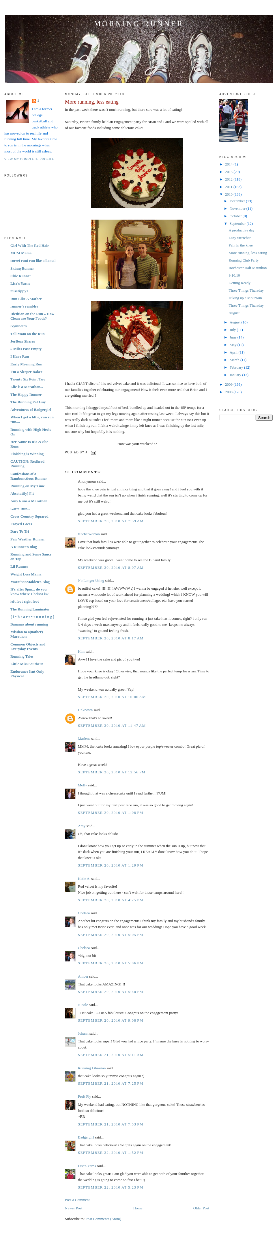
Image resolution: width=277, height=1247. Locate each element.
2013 (229, 172)
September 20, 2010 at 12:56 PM (111, 772)
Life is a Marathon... (26, 387)
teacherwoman (89, 534)
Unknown (85, 710)
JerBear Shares (22, 341)
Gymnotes (18, 326)
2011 (229, 187)
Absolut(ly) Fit (22, 493)
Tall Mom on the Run (27, 334)
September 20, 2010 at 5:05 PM (110, 935)
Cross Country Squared (29, 516)
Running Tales (21, 656)
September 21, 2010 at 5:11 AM (111, 1055)
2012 (229, 179)
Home (138, 1208)
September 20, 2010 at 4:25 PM (110, 900)
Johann (83, 1033)
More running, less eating (92, 102)
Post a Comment (77, 1200)
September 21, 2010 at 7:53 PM (110, 1124)
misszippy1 (19, 291)
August (234, 313)
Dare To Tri (19, 531)
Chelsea (84, 913)
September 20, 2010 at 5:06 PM (110, 963)
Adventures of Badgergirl (30, 409)
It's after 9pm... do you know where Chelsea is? (29, 591)
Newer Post (73, 1208)
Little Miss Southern (26, 664)
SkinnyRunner (22, 268)
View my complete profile (29, 159)
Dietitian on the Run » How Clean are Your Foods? (32, 316)
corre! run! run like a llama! (33, 260)
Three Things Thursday (246, 290)
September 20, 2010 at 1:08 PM (110, 812)
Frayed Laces (21, 524)
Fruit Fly (84, 1096)
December (238, 201)
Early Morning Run (26, 364)
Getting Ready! (240, 283)
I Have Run (19, 356)
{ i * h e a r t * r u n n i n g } (32, 617)
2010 (229, 194)
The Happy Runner (26, 394)
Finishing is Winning (27, 454)
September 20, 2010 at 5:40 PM (110, 991)
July (233, 330)
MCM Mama (20, 253)
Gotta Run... (20, 509)
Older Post (201, 1208)
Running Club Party (244, 260)
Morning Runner (139, 23)
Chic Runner (20, 276)
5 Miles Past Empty (26, 349)
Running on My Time (27, 486)
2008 (229, 392)
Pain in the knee (240, 245)
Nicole (83, 1005)
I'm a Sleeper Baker (26, 371)
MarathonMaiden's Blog (30, 582)
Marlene (84, 738)
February (237, 367)
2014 (229, 164)
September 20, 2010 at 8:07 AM (111, 567)
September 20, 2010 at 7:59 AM (111, 521)
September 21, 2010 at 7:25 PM (110, 1083)
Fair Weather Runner (27, 539)
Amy (81, 826)
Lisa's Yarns (20, 283)
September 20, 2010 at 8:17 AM (111, 638)
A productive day (241, 230)
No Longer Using (91, 580)
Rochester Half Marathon (248, 268)
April (234, 352)
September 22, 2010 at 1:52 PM (110, 1152)
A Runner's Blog (23, 547)
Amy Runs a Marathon (28, 501)
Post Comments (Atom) (103, 1219)
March (235, 360)
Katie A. (84, 878)
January (236, 375)
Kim (81, 651)
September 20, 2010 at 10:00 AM (112, 697)
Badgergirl (86, 1137)
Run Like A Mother (26, 299)
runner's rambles (24, 306)
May (233, 345)
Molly (82, 785)
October (236, 216)
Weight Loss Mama (26, 574)
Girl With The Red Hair (29, 245)
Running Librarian (92, 1068)
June (233, 337)
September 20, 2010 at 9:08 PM (110, 1020)
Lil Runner (19, 566)
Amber (83, 976)
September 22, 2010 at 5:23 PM (110, 1187)
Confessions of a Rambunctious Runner (28, 476)
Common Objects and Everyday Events (27, 646)
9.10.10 (234, 275)
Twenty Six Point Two (27, 379)
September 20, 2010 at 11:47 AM (112, 725)
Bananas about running (29, 624)
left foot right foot (24, 601)
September (238, 223)
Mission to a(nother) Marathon (26, 634)
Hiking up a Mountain (245, 298)
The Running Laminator (30, 609)
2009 (229, 384)
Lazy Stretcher (239, 238)
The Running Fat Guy (28, 402)
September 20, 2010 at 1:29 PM (110, 865)
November (238, 208)
